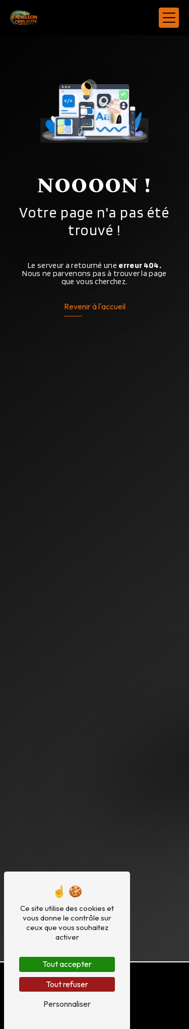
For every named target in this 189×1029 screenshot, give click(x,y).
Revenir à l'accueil (94, 306)
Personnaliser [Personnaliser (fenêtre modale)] (67, 1004)
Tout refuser (67, 984)
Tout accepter (67, 964)
